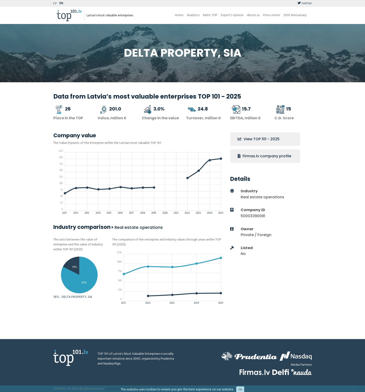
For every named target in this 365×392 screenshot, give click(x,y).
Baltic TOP (210, 15)
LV (55, 3)
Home (179, 15)
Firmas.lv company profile (264, 156)
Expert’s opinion (232, 15)
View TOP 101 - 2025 (259, 139)
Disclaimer (113, 389)
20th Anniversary (295, 15)
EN (61, 3)
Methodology (132, 389)
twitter (304, 3)
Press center (271, 15)
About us (253, 15)
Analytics (193, 15)
